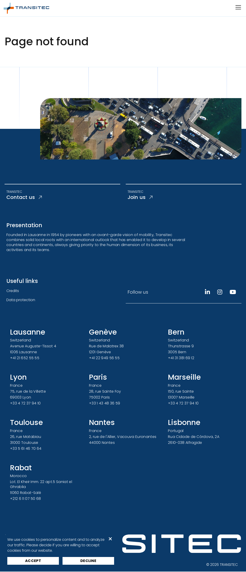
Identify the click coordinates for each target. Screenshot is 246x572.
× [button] (110, 539)
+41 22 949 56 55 (104, 358)
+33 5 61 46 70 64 (25, 449)
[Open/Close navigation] (237, 7)
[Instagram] (220, 292)
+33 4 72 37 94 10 (25, 403)
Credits (12, 291)
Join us (141, 197)
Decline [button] (88, 560)
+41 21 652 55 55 (24, 358)
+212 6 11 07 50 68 (25, 499)
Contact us (25, 197)
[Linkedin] (207, 292)
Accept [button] (33, 560)
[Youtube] (233, 292)
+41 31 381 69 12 (181, 358)
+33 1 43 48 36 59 (104, 403)
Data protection (20, 300)
